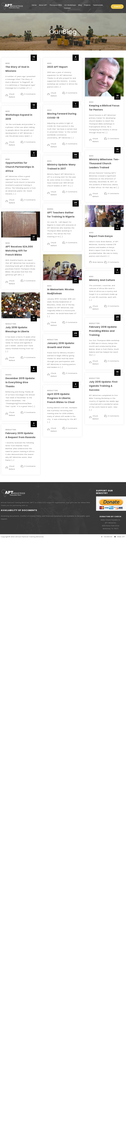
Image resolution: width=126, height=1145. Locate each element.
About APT (43, 4)
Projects (87, 4)
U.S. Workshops (70, 4)
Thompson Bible (56, 4)
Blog (80, 4)
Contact (67, 7)
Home (34, 4)
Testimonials (98, 4)
